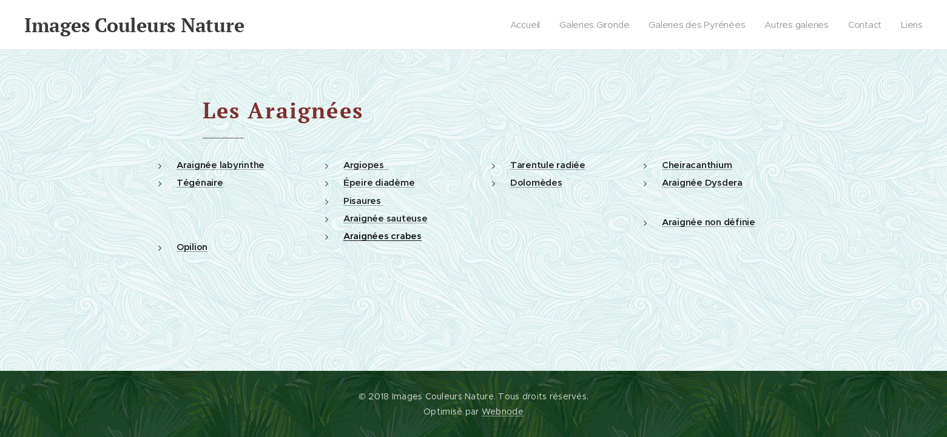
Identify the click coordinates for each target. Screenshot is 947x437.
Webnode (503, 411)
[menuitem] (523, 25)
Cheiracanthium (697, 165)
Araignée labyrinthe (221, 165)
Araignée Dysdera (702, 182)
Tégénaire (200, 182)
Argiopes (365, 165)
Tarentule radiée (547, 165)
